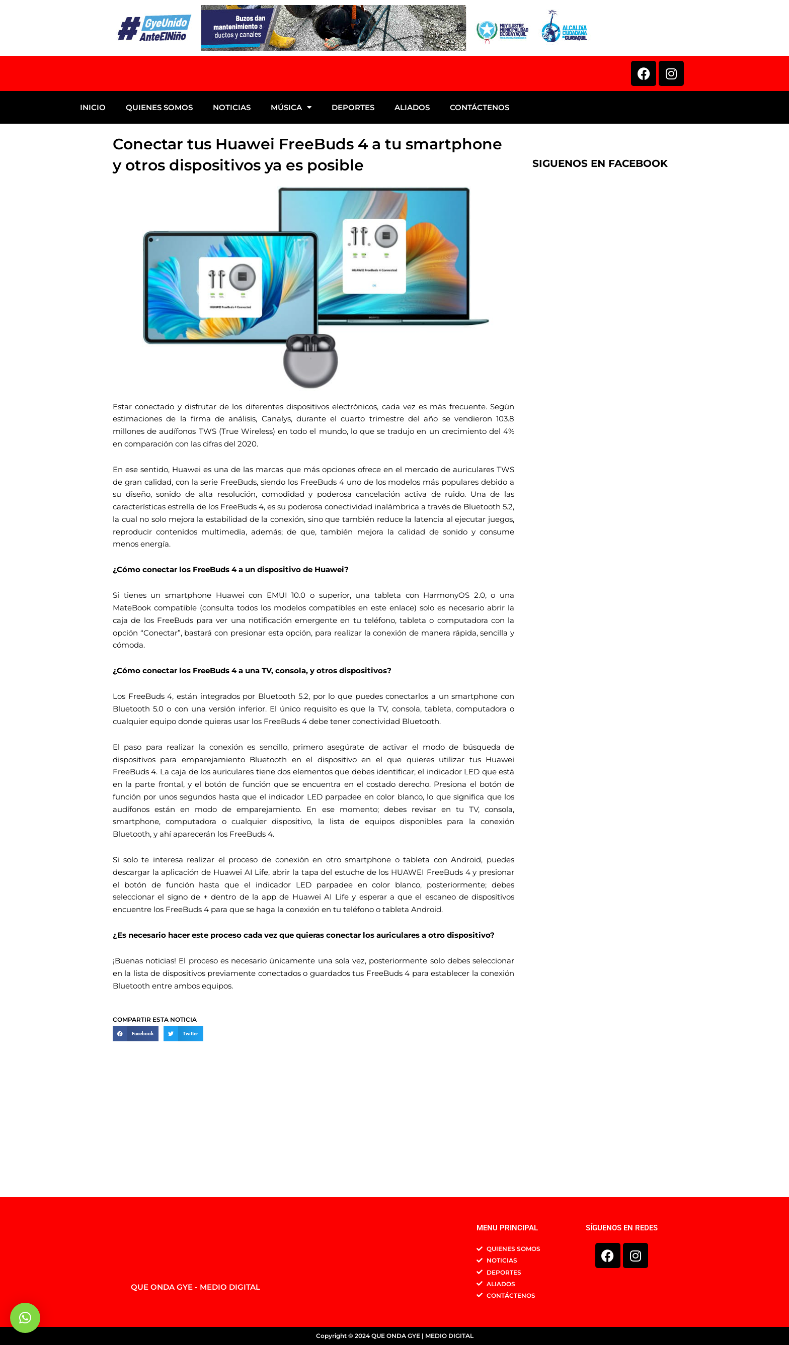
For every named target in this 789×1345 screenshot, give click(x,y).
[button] (136, 1135)
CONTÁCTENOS (479, 209)
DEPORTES (353, 209)
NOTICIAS (232, 209)
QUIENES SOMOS (159, 209)
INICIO (93, 209)
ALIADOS (412, 209)
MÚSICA (291, 209)
